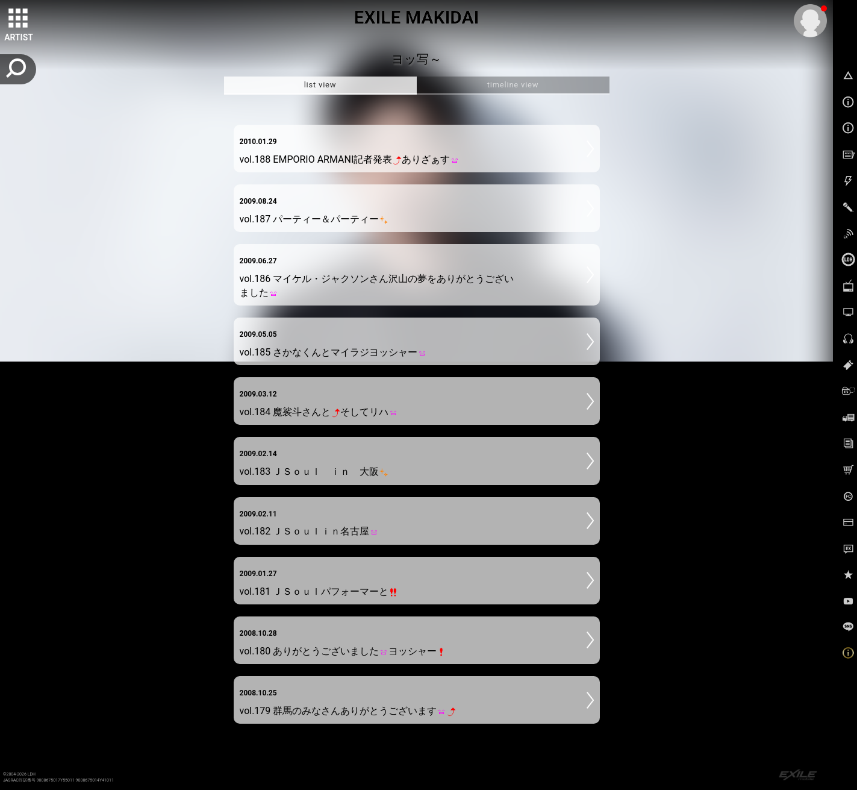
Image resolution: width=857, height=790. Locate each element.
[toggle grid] (18, 18)
